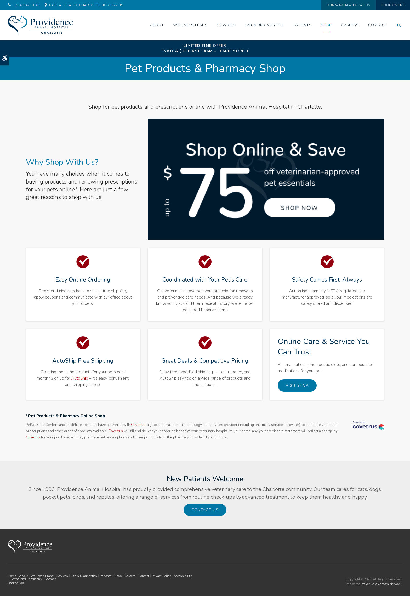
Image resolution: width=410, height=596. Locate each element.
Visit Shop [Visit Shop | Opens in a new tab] (297, 385)
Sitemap (50, 578)
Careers (350, 24)
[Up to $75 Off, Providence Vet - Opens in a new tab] (266, 180)
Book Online (387, 5)
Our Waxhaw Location (337, 5)
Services (226, 24)
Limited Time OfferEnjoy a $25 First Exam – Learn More (202, 48)
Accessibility (183, 575)
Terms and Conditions (26, 578)
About (157, 24)
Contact (377, 24)
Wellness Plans (190, 24)
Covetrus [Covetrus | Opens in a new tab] (138, 424)
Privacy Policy (161, 575)
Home (12, 575)
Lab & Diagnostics (264, 24)
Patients (302, 24)
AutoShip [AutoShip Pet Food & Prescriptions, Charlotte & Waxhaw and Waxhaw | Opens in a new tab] (79, 378)
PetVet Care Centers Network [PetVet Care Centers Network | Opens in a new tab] (381, 583)
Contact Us (205, 509)
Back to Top (16, 582)
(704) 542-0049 (27, 5)
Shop (326, 24)
